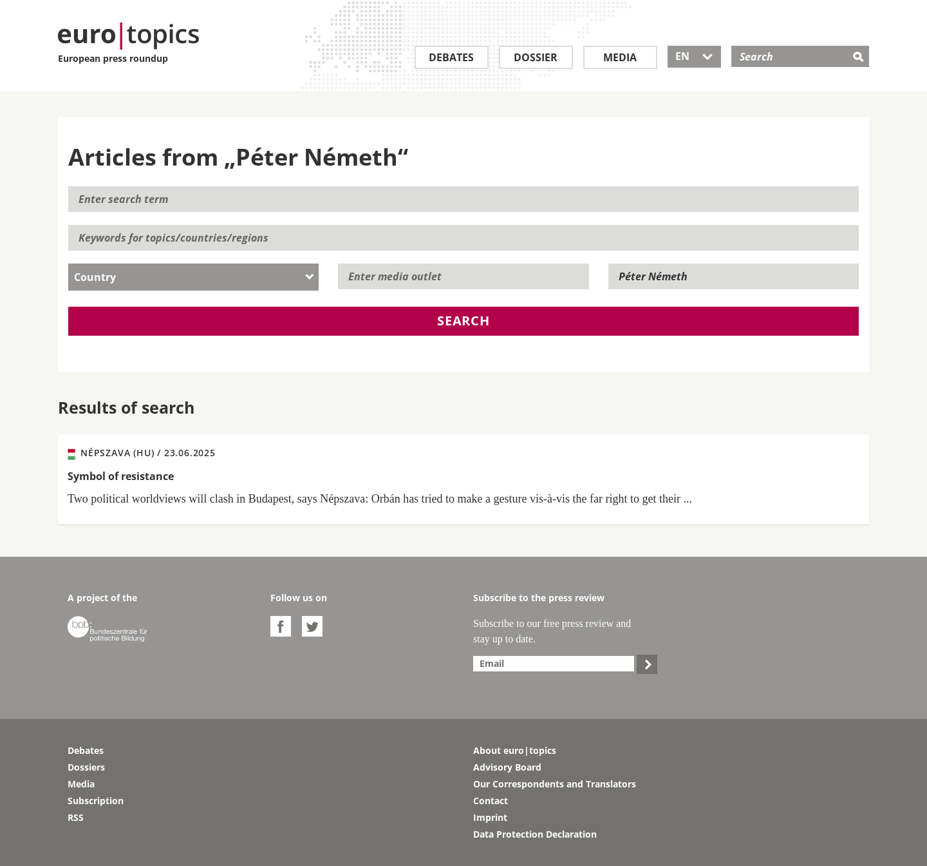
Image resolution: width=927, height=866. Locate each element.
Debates (451, 57)
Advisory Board (507, 767)
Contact (490, 800)
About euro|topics (514, 750)
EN (694, 56)
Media (620, 57)
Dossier (535, 57)
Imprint (490, 817)
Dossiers (86, 767)
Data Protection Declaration (535, 834)
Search (463, 320)
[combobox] (193, 277)
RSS (76, 817)
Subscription (96, 800)
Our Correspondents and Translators (554, 784)
